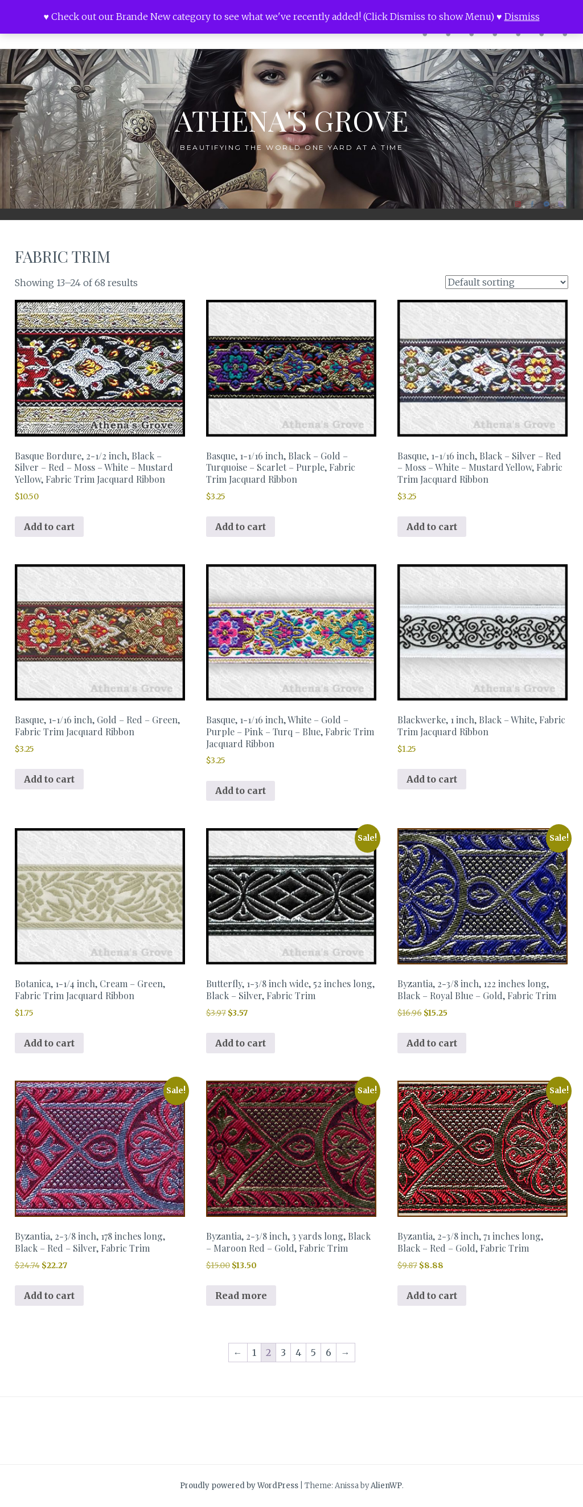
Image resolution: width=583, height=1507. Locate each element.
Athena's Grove (292, 120)
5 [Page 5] (313, 1352)
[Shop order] (506, 282)
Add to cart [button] (49, 526)
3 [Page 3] (283, 1352)
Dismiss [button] (522, 16)
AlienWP (386, 1485)
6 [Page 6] (328, 1352)
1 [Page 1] (254, 1352)
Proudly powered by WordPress (239, 1485)
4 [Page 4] (298, 1352)
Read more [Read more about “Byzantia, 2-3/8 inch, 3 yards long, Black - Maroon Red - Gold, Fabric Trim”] (241, 1295)
